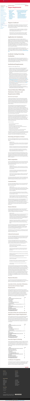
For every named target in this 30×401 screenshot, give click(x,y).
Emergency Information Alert (5, 394)
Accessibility (4, 383)
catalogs (7, 400)
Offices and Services (5, 381)
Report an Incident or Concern (11, 394)
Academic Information (3, 17)
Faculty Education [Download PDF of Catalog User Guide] (2, 27)
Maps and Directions (3, 11)
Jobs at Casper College (17, 382)
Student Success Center (17, 384)
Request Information (5, 373)
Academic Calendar (4, 382)
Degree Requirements (3, 18)
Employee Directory (5, 380)
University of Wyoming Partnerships (3, 24)
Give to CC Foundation (17, 381)
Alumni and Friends (16, 376)
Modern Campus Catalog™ (20, 400)
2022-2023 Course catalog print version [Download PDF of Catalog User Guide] (4, 26)
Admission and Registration (3, 16)
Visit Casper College (5, 372)
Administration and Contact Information (3, 15)
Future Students (16, 372)
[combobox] (21, 4)
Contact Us (4, 392)
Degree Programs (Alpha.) (3, 19)
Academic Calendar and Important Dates (3, 10)
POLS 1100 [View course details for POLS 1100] (16, 81)
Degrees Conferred (11, 10)
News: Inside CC (16, 383)
